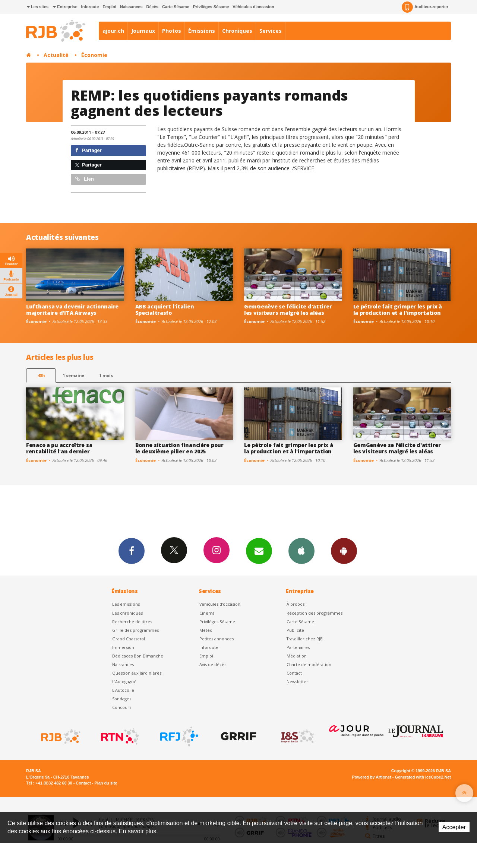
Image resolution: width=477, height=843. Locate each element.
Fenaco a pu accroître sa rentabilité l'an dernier (59, 448)
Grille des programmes (135, 630)
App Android (344, 550)
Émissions (201, 30)
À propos (295, 604)
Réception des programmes (314, 613)
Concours (121, 707)
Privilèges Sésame (211, 6)
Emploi (109, 6)
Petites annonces (216, 638)
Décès (152, 6)
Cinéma (207, 613)
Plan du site (105, 783)
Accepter (454, 827)
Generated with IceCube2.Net (423, 777)
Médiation (297, 655)
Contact (294, 673)
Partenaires (298, 647)
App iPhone (301, 550)
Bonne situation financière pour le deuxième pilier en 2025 (179, 448)
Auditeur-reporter (425, 7)
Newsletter (297, 681)
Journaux (143, 30)
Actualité (56, 54)
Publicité (295, 630)
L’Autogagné (124, 681)
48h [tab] (41, 375)
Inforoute (90, 6)
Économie (94, 54)
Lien (84, 179)
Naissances (131, 6)
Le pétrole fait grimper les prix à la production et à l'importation (397, 309)
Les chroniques (127, 613)
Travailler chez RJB (305, 638)
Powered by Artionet (371, 777)
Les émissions (126, 604)
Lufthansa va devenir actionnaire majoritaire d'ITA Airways (72, 309)
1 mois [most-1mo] (106, 375)
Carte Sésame (175, 6)
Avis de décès (212, 664)
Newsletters (259, 550)
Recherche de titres (132, 621)
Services (270, 30)
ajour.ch (113, 30)
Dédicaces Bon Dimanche (137, 655)
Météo (205, 630)
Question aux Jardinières (136, 673)
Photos (171, 30)
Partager (88, 150)
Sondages (121, 698)
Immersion (123, 647)
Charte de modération (309, 664)
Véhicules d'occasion (253, 6)
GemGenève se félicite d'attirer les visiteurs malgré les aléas (288, 309)
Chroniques (237, 30)
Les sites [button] (37, 6)
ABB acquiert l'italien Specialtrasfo (164, 309)
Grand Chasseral (128, 638)
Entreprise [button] (65, 6)
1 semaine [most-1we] (73, 375)
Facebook (132, 550)
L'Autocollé (123, 690)
